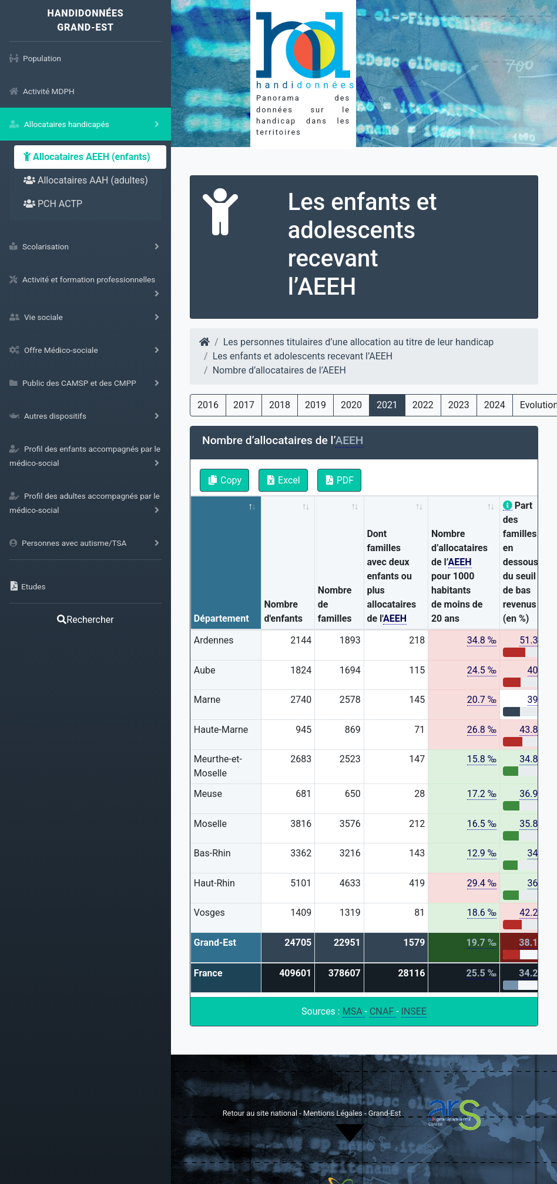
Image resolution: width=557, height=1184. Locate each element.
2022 (423, 405)
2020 (351, 405)
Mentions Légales (333, 1113)
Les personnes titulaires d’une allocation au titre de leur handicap (358, 342)
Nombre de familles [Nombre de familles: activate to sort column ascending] (335, 604)
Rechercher (85, 619)
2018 (279, 405)
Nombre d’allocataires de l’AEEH (279, 370)
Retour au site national (260, 1113)
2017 (243, 405)
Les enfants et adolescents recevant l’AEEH (303, 356)
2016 (208, 405)
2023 (458, 405)
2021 (387, 405)
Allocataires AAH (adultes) (86, 180)
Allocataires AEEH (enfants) (87, 156)
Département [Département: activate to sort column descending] (221, 618)
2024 (494, 405)
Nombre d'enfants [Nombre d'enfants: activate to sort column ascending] (283, 611)
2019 (315, 405)
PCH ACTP (53, 203)
